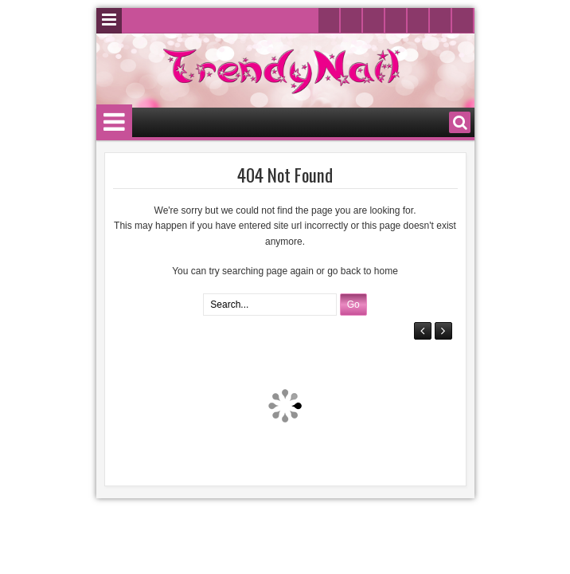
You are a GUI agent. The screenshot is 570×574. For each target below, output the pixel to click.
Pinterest (440, 20)
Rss (462, 20)
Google (418, 20)
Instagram (395, 20)
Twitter (328, 20)
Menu (109, 20)
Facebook (351, 20)
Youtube (373, 20)
